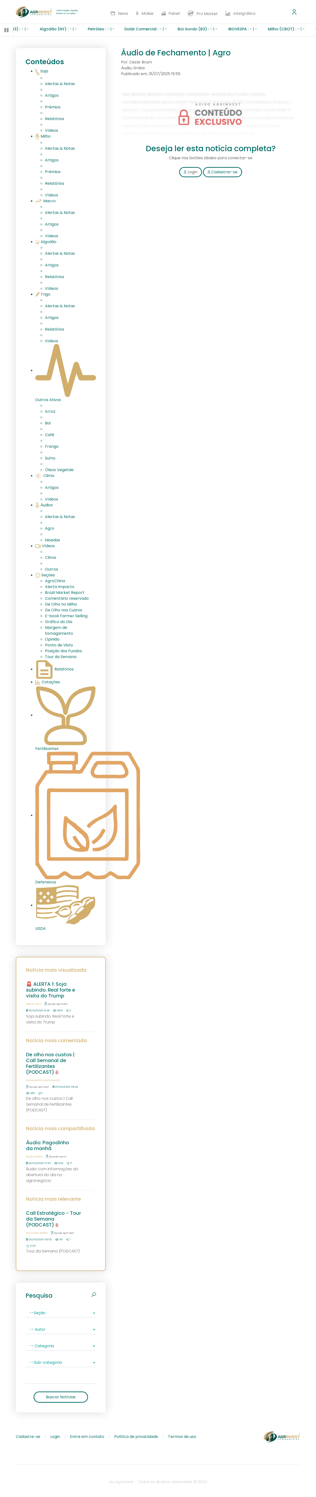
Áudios (44, 505)
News (119, 13)
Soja (41, 71)
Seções (45, 575)
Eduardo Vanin (56, 1156)
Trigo (42, 294)
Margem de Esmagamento (59, 630)
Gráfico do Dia (58, 622)
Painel (170, 13)
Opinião (52, 639)
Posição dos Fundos (63, 651)
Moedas (52, 540)
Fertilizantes (34, 1080)
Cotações (47, 682)
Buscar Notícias (61, 1397)
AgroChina (55, 581)
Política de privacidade (136, 1436)
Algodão (45, 242)
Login (190, 172)
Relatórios (54, 119)
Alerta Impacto (59, 587)
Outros (51, 569)
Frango (52, 446)
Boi (48, 423)
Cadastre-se (28, 1436)
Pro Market (203, 14)
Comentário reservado (67, 598)
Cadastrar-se (222, 172)
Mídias (145, 13)
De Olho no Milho (61, 604)
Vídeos (51, 130)
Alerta (30, 1003)
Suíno (50, 458)
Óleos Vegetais (59, 470)
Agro (49, 528)
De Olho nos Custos (63, 610)
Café (49, 435)
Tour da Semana (60, 657)
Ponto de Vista (59, 645)
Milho (43, 136)
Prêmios (53, 107)
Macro (45, 201)
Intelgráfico (240, 13)
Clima (44, 475)
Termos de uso (182, 1436)
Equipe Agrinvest (56, 1003)
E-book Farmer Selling (66, 616)
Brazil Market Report (64, 592)
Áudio (29, 1156)
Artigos (52, 95)
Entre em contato (87, 1436)
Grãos (39, 1156)
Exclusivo (32, 1232)
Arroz (50, 411)
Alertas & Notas (60, 84)
